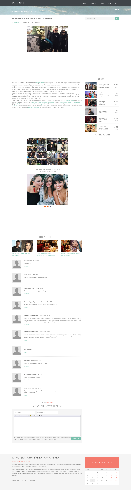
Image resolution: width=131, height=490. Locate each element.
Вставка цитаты (37, 416)
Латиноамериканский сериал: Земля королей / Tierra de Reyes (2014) (104, 86)
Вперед (50, 402)
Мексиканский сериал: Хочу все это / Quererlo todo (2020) (104, 128)
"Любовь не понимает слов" (25, 104)
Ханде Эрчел (40, 82)
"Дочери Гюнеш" (36, 102)
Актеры (109, 3)
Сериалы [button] (94, 3)
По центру (26, 416)
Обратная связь (26, 461)
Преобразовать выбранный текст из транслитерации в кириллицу (39, 416)
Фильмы (102, 3)
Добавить (76, 438)
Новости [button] (85, 3)
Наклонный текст (17, 416)
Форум (115, 3)
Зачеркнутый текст (21, 416)
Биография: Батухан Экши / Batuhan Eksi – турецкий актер (103, 103)
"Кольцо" (14, 105)
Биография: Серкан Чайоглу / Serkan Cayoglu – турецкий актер (103, 111)
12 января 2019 (18, 22)
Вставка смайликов (31, 416)
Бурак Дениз (76, 102)
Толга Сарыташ (69, 100)
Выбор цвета (33, 416)
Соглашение (16, 461)
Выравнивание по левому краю (24, 416)
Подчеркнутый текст (19, 416)
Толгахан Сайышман (48, 102)
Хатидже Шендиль (33, 107)
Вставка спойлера (42, 416)
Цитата (26, 266)
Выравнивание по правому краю (28, 416)
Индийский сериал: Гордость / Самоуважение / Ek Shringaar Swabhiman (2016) (104, 94)
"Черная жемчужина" (65, 102)
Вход (116, 9)
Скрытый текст (35, 416)
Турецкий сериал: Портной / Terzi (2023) (103, 120)
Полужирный (15, 416)
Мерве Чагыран (39, 104)
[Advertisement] (47, 66)
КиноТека (18, 3)
